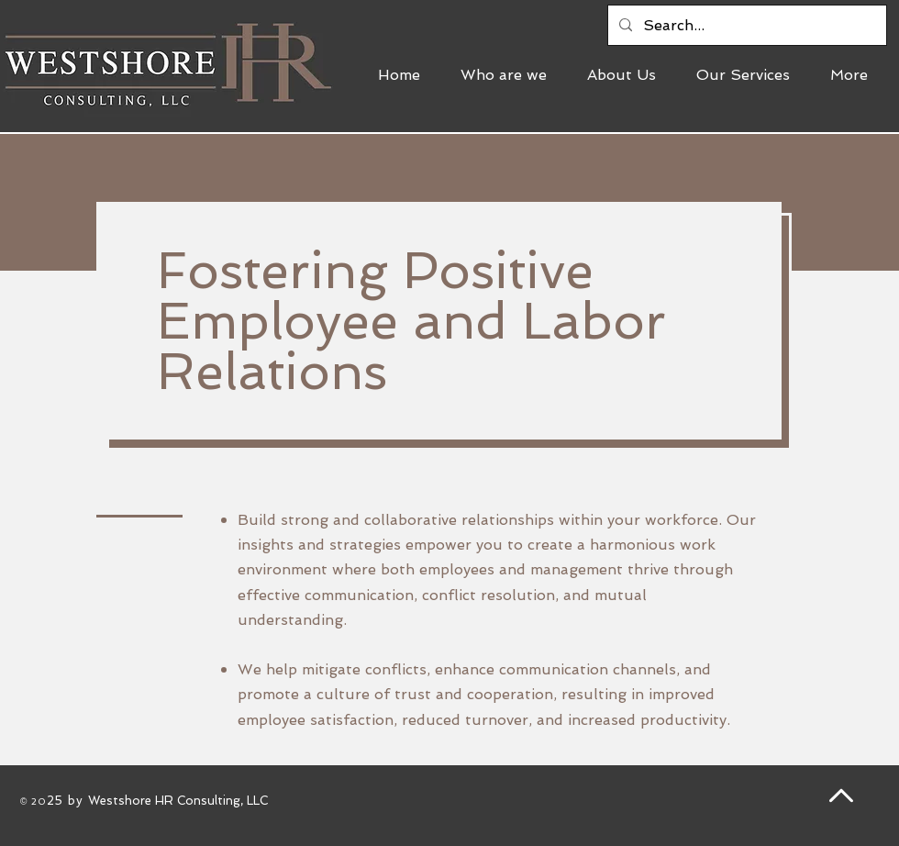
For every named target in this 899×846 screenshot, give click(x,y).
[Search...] (745, 25)
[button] (749, 75)
